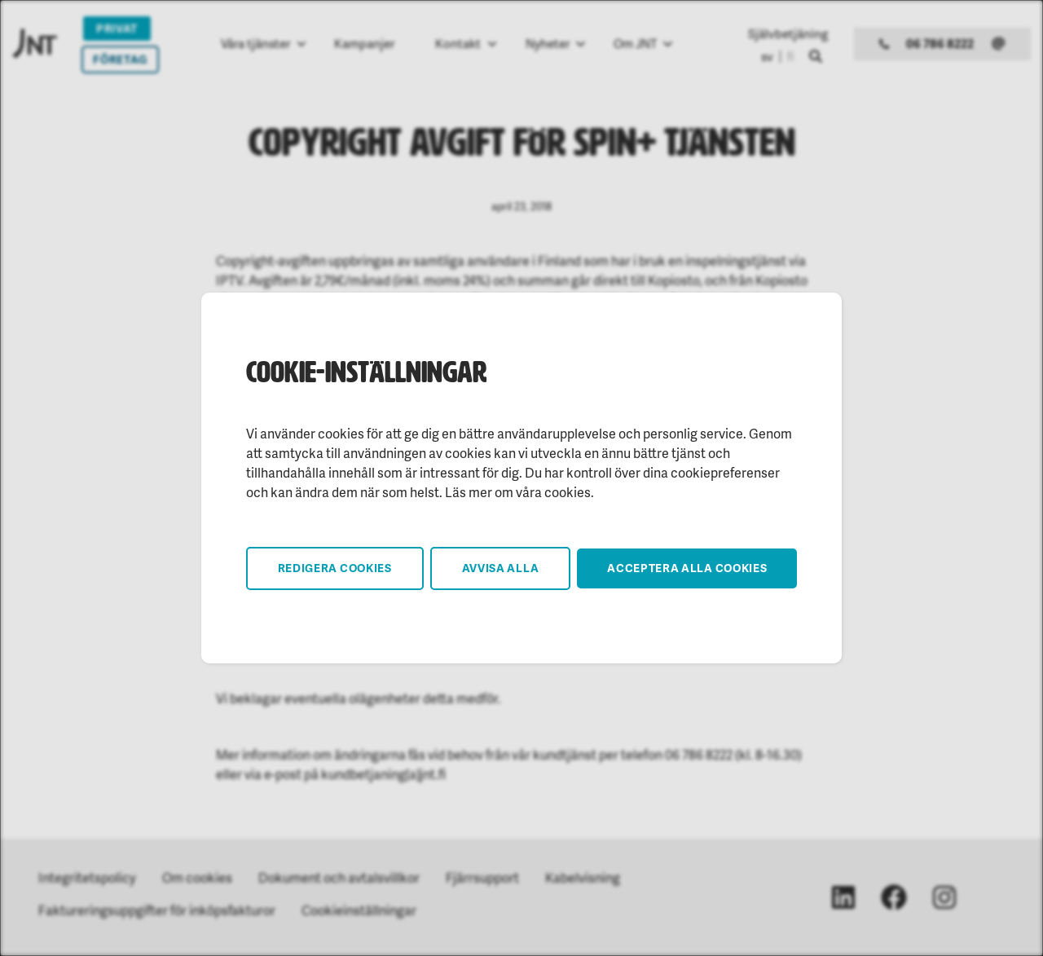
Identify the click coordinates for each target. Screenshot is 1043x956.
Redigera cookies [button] (335, 567)
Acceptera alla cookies (687, 567)
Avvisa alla (500, 567)
